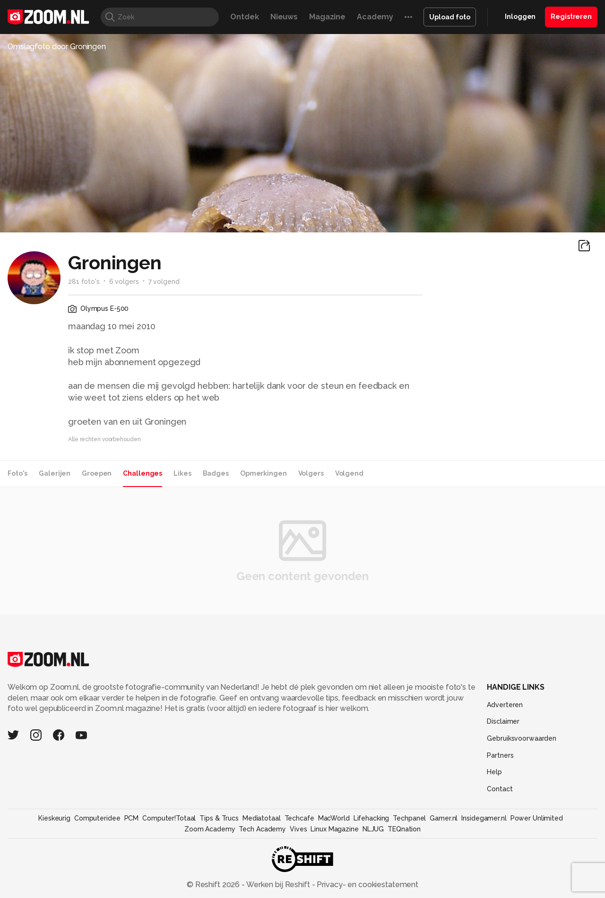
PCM (131, 818)
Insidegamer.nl (483, 818)
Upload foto (449, 17)
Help (494, 772)
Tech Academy (262, 829)
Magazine (327, 16)
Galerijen (54, 473)
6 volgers (124, 281)
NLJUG (373, 829)
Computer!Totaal (169, 818)
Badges (216, 473)
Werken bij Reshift (278, 884)
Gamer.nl (444, 818)
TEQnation (404, 829)
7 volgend (164, 281)
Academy (375, 16)
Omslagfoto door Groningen (57, 46)
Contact (499, 789)
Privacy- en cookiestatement (366, 884)
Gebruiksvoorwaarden (521, 738)
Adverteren (505, 705)
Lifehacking (371, 818)
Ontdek (244, 16)
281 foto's (84, 281)
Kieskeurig (54, 818)
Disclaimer (503, 721)
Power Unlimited (536, 818)
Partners (500, 755)
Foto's (17, 473)
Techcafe (299, 818)
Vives (298, 829)
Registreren (571, 16)
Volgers (311, 473)
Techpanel (409, 818)
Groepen (97, 473)
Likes (182, 473)
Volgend (349, 473)
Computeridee (97, 818)
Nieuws (284, 16)
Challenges (142, 473)
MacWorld (334, 818)
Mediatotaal (261, 818)
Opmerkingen (263, 473)
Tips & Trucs (219, 818)
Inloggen (520, 16)
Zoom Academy (209, 829)
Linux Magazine (334, 829)
